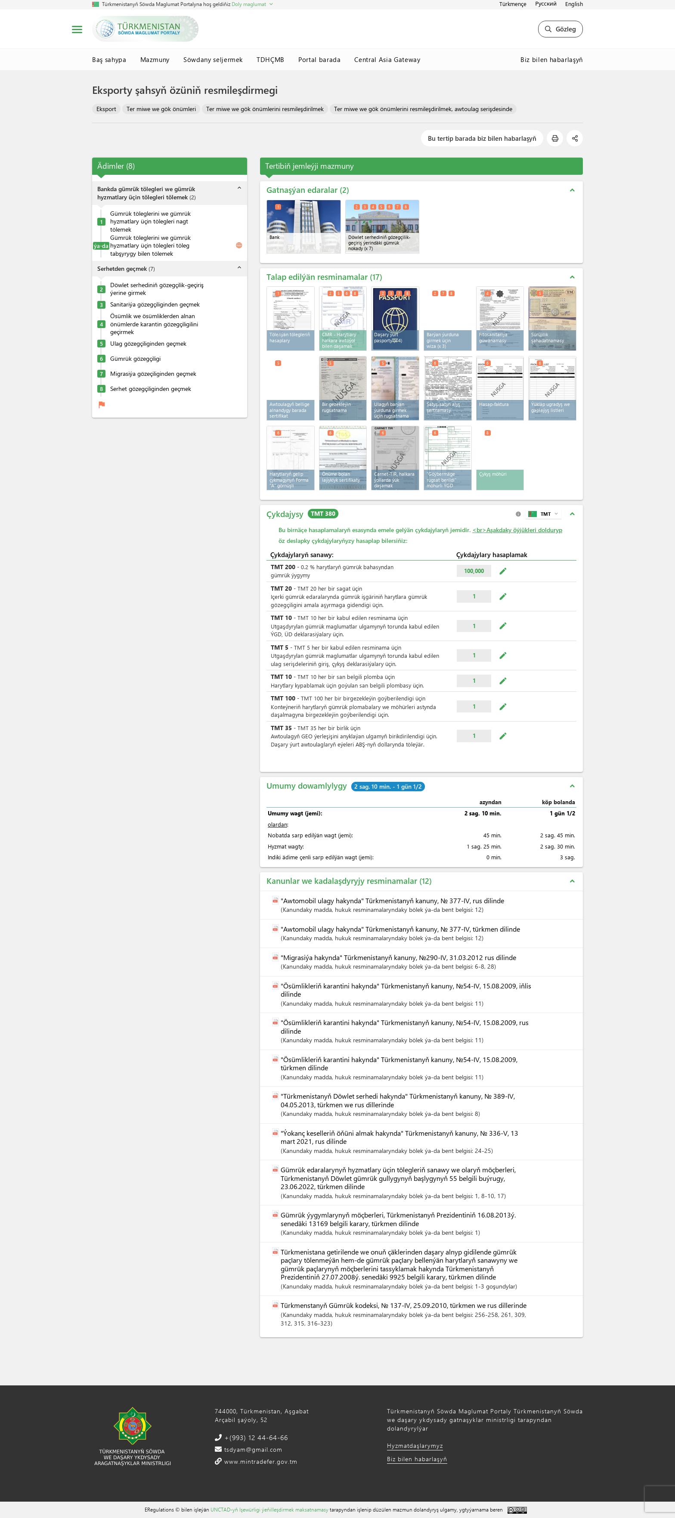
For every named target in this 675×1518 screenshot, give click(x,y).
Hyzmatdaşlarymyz (415, 1445)
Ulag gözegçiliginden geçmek (148, 343)
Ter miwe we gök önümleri (161, 109)
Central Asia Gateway (387, 59)
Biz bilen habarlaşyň (551, 59)
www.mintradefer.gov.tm (259, 1461)
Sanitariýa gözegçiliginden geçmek (155, 304)
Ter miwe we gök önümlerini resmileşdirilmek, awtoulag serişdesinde (423, 109)
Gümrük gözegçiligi (135, 358)
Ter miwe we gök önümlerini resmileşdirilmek (265, 109)
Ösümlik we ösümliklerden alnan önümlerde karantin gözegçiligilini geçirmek (154, 324)
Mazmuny (155, 59)
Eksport (106, 109)
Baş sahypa (109, 59)
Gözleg (560, 29)
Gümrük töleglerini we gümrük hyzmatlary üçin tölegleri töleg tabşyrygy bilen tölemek (150, 245)
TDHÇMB (271, 59)
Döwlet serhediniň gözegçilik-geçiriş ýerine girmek (157, 289)
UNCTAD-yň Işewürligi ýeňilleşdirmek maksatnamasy (269, 1509)
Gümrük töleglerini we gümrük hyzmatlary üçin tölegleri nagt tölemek (150, 221)
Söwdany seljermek (213, 59)
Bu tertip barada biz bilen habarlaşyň (482, 138)
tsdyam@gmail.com (252, 1449)
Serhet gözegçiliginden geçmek (150, 389)
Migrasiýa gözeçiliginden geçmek (153, 374)
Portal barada (319, 59)
